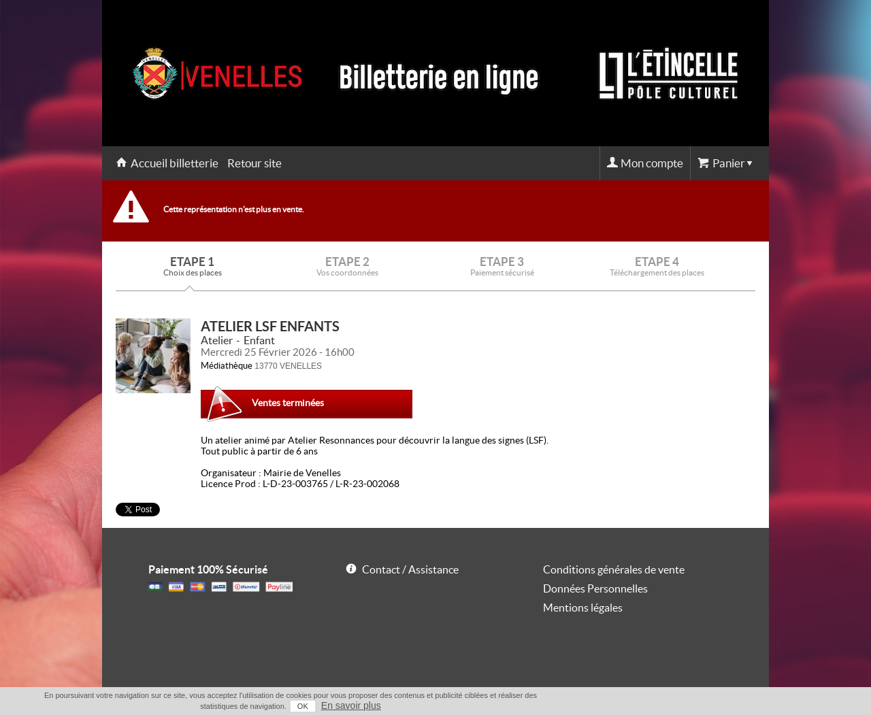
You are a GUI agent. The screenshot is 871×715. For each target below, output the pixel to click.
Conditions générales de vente (614, 569)
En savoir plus (351, 705)
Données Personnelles (595, 588)
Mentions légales (583, 607)
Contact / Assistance (410, 569)
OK (302, 706)
